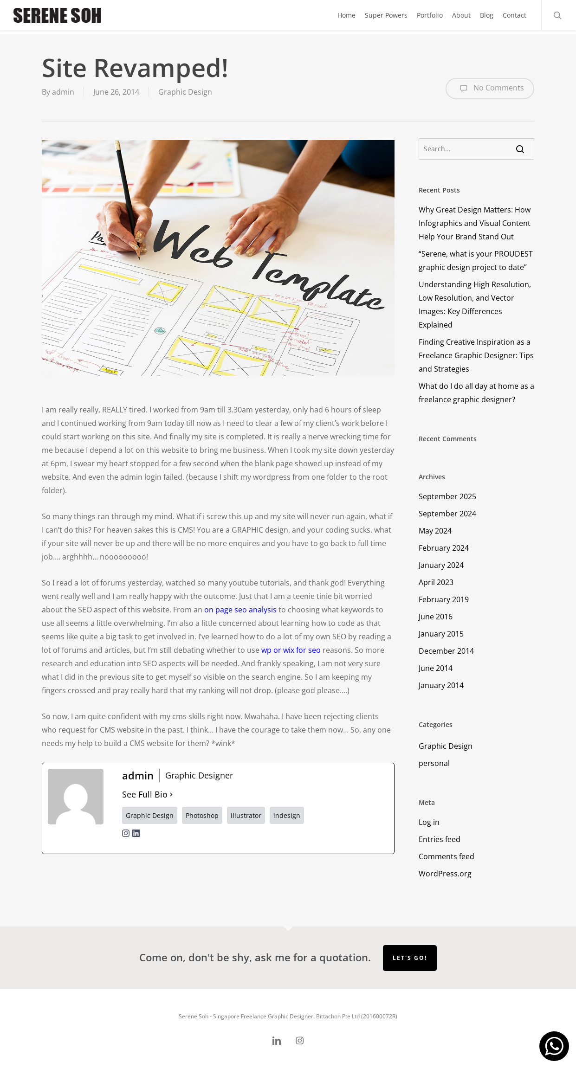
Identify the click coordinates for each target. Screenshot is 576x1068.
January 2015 (441, 634)
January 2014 (441, 685)
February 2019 (444, 599)
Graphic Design (185, 92)
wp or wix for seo (291, 650)
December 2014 (446, 651)
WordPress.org (445, 874)
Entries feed (439, 839)
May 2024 (435, 531)
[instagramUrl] (125, 839)
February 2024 (444, 548)
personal (434, 763)
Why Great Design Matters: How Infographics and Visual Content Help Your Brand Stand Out (475, 223)
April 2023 (436, 582)
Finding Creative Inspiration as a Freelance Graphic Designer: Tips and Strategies (476, 355)
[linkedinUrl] (136, 839)
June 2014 (436, 668)
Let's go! (410, 958)
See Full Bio (145, 794)
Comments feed (446, 856)
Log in (429, 822)
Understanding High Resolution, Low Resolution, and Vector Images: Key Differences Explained (475, 304)
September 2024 (447, 513)
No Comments (490, 89)
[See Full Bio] (171, 794)
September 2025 (447, 496)
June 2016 (436, 616)
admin (63, 92)
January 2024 (441, 565)
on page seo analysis (240, 610)
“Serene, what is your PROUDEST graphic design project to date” (476, 260)
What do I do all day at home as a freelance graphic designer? (476, 393)
